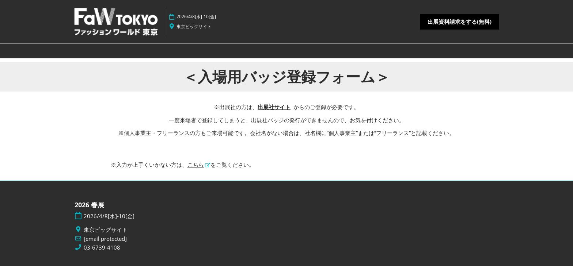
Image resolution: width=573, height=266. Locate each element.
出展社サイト (274, 107)
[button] (459, 22)
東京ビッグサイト (194, 26)
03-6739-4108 (102, 247)
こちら (195, 164)
